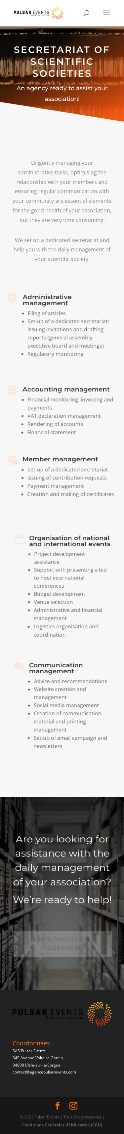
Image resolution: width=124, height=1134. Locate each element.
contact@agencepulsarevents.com (44, 1072)
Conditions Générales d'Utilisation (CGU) (62, 1125)
